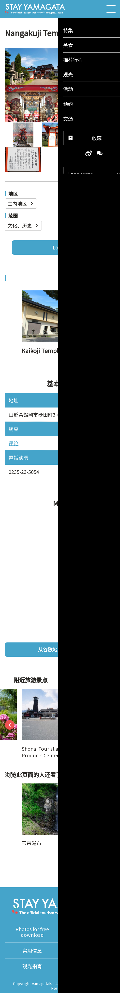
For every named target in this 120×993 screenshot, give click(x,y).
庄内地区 (20, 203)
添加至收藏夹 (91, 856)
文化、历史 (23, 225)
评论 (13, 443)
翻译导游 (87, 950)
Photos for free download (32, 932)
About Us (87, 966)
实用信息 (32, 950)
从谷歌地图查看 (74, 649)
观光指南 (32, 966)
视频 (87, 932)
